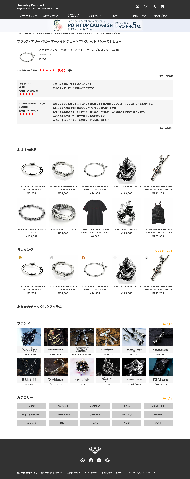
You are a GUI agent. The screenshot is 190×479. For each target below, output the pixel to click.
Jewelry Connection (33, 5)
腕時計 (63, 423)
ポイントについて (91, 473)
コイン (95, 423)
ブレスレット (158, 405)
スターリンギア (50, 15)
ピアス (126, 405)
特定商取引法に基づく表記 (27, 473)
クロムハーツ (139, 15)
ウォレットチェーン (31, 414)
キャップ (31, 423)
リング (32, 405)
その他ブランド (161, 15)
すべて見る (167, 324)
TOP (19, 33)
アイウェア (126, 414)
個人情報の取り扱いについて (52, 473)
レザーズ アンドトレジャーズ (72, 15)
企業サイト (120, 473)
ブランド (28, 33)
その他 (158, 423)
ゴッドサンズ (95, 15)
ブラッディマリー (28, 15)
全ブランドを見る (164, 250)
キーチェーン (63, 414)
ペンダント (63, 405)
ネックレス (95, 405)
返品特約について (73, 473)
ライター (158, 414)
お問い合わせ (107, 473)
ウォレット (95, 414)
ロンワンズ (117, 15)
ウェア (126, 423)
